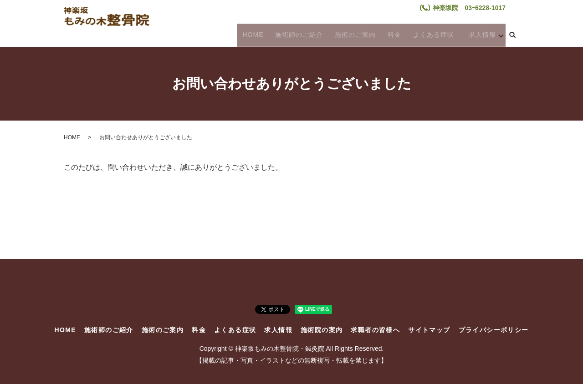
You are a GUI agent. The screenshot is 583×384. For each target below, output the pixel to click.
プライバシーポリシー (494, 329)
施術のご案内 (350, 34)
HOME (251, 34)
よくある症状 (424, 34)
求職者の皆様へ (375, 329)
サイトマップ (429, 329)
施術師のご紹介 (296, 34)
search (512, 35)
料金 (387, 34)
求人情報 (476, 34)
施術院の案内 (322, 329)
